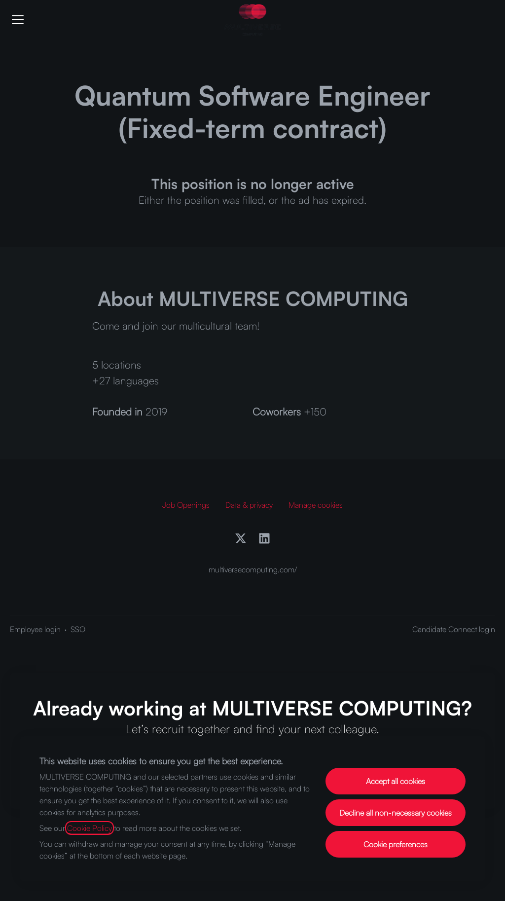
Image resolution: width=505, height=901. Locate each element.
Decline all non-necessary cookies (395, 813)
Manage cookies (316, 505)
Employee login (35, 629)
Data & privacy (249, 505)
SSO (78, 629)
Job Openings (186, 505)
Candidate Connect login (453, 629)
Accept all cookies (395, 781)
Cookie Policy (89, 828)
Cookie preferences (395, 844)
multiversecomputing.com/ (253, 569)
